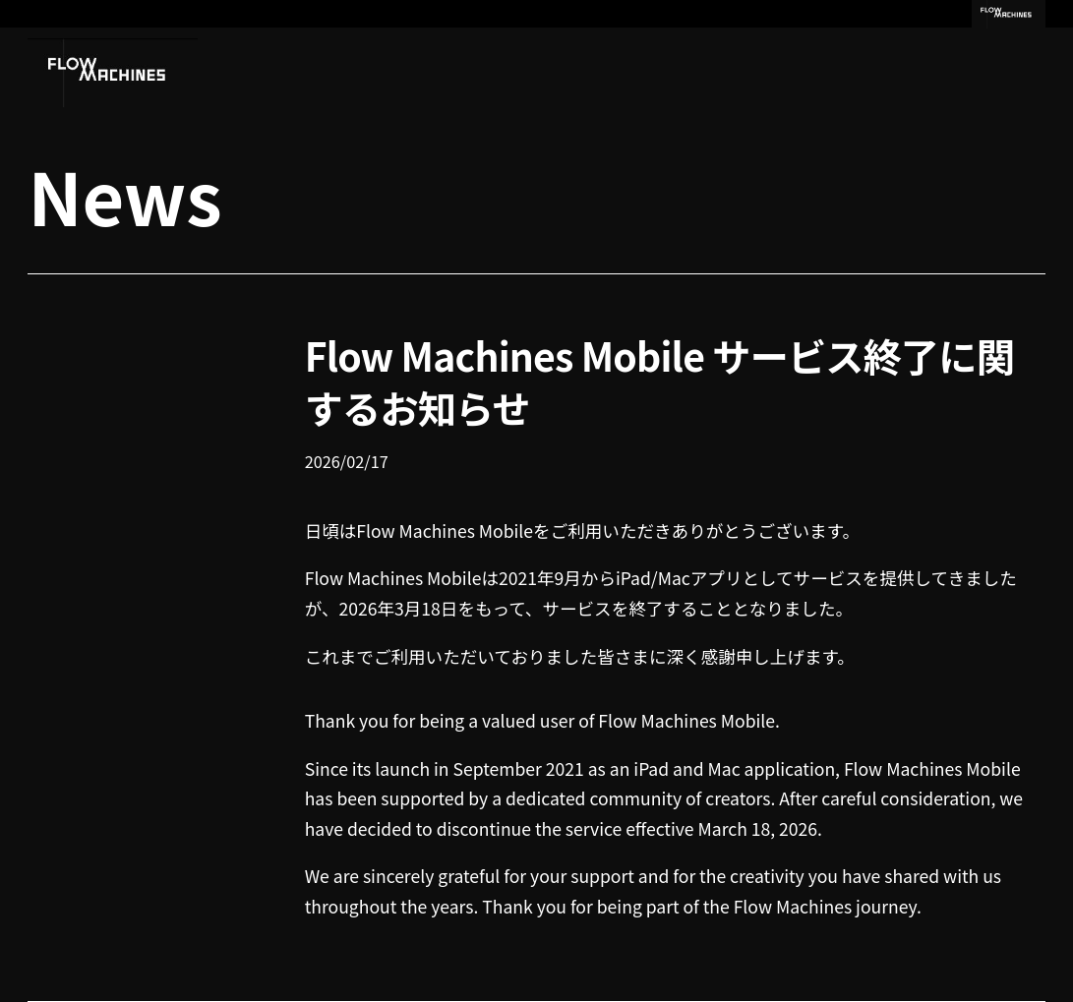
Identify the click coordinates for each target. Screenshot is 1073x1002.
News (124, 195)
